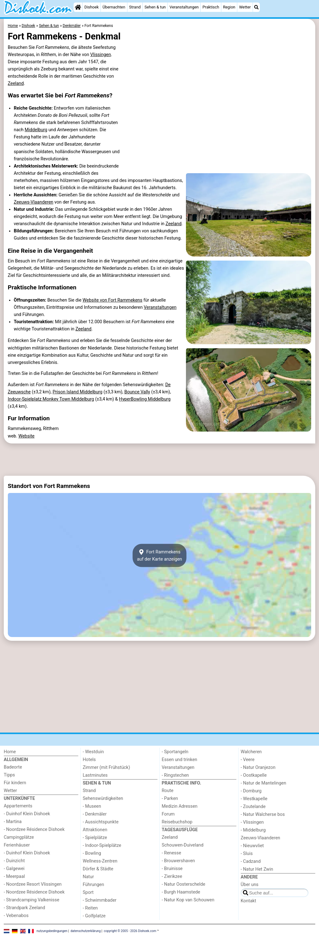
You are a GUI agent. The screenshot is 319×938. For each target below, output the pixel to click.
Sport (88, 892)
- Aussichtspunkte (100, 822)
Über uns (250, 884)
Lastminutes (95, 775)
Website (26, 436)
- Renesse (171, 853)
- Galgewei (14, 868)
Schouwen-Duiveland (182, 845)
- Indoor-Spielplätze (102, 845)
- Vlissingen (252, 822)
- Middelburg (253, 830)
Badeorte (13, 767)
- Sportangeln (175, 751)
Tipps (9, 775)
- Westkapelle (254, 798)
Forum (168, 814)
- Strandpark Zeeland (24, 907)
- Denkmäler (94, 814)
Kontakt (248, 901)
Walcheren (251, 751)
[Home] (78, 7)
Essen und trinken (180, 759)
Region (229, 7)
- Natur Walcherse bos (263, 814)
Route (167, 790)
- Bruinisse (172, 868)
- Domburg (251, 791)
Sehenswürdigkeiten (103, 798)
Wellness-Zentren (100, 861)
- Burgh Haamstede (181, 892)
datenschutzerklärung (85, 930)
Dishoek (92, 7)
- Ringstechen (175, 775)
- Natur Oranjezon (258, 767)
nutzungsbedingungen (52, 930)
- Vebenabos (16, 915)
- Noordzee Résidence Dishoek (34, 829)
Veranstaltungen (184, 7)
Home (10, 751)
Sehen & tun (155, 7)
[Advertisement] (159, 460)
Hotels (89, 759)
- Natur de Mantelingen (263, 783)
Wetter (245, 7)
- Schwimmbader (99, 900)
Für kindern (15, 782)
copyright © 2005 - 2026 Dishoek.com (130, 930)
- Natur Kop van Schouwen (188, 900)
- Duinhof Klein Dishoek (27, 813)
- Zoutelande (253, 806)
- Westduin (93, 751)
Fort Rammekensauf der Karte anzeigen (159, 555)
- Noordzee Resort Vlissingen (33, 884)
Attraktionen (95, 829)
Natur (88, 876)
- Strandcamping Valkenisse (31, 900)
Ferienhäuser (17, 845)
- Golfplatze (94, 916)
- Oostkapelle (254, 775)
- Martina (13, 821)
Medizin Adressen (180, 806)
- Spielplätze (95, 837)
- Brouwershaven (178, 860)
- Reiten (90, 908)
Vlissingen (100, 54)
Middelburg (36, 129)
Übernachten (114, 7)
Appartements (18, 806)
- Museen (92, 806)
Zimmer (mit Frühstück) (106, 767)
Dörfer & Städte (98, 869)
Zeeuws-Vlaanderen (33, 202)
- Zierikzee (172, 876)
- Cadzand (251, 861)
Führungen (93, 884)
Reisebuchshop (177, 822)
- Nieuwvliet (252, 845)
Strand (135, 7)
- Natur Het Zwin (257, 869)
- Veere (248, 759)
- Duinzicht (14, 860)
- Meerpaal (14, 876)
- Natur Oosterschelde (183, 884)
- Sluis (247, 853)
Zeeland (16, 83)
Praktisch (211, 7)
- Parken (170, 798)
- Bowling (92, 853)
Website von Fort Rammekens (112, 300)
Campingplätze (19, 837)
